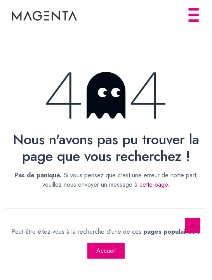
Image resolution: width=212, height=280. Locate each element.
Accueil (106, 250)
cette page (153, 184)
